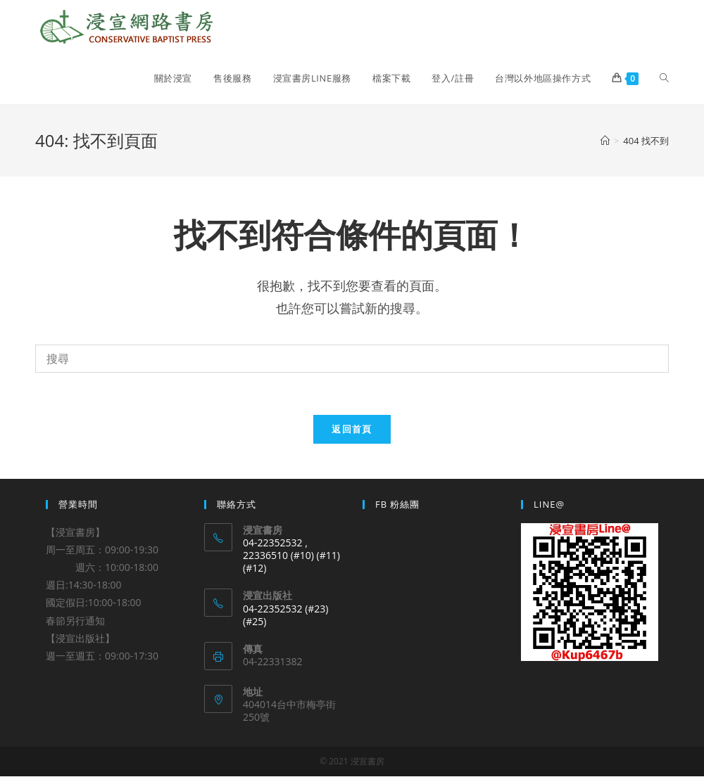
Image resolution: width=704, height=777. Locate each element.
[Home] (605, 140)
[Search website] (664, 78)
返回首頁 (352, 429)
